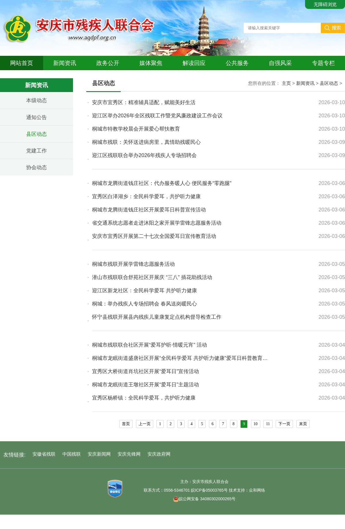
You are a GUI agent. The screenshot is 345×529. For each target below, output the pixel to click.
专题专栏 (323, 63)
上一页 (145, 424)
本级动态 (36, 100)
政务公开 (107, 63)
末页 (303, 424)
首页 (126, 424)
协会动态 (36, 167)
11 (268, 424)
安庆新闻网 (99, 454)
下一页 (284, 424)
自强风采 (280, 63)
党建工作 (36, 151)
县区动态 (36, 134)
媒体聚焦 (150, 63)
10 (256, 424)
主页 (286, 83)
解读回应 (194, 63)
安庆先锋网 (129, 454)
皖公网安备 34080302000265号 (204, 498)
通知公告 (36, 117)
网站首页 (21, 63)
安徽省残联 (43, 454)
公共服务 (237, 63)
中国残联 (71, 454)
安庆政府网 (158, 454)
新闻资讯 (64, 63)
